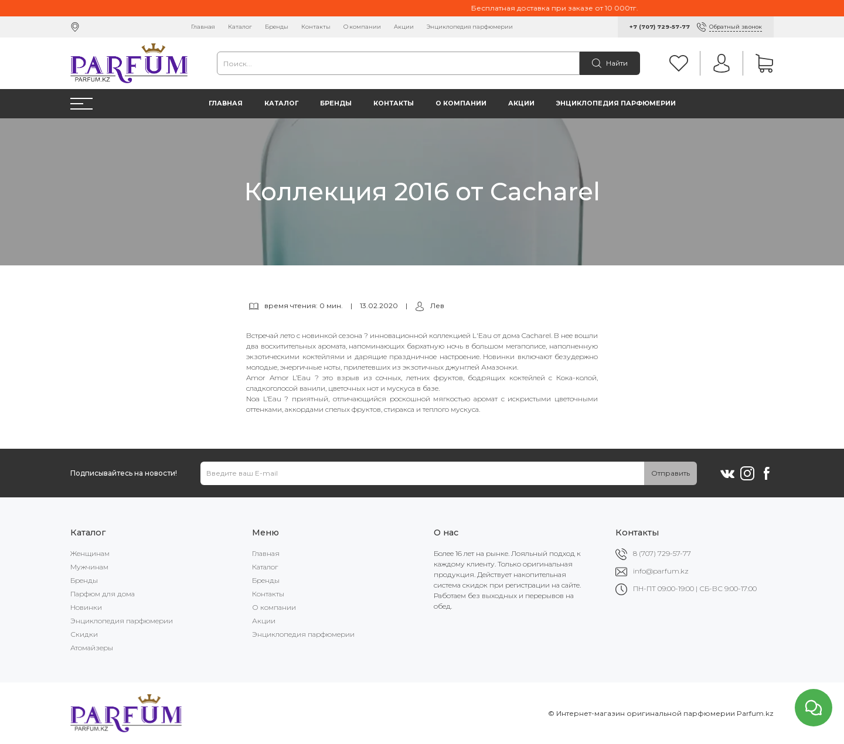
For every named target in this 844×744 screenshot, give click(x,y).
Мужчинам (89, 566)
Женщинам (90, 553)
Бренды (276, 26)
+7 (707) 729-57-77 (659, 26)
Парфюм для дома (102, 593)
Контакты (316, 26)
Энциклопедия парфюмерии (470, 26)
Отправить (670, 473)
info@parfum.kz (661, 570)
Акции (404, 26)
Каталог (240, 26)
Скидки (84, 634)
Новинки (86, 607)
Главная (203, 26)
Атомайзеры (91, 647)
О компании (362, 26)
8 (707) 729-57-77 (662, 553)
